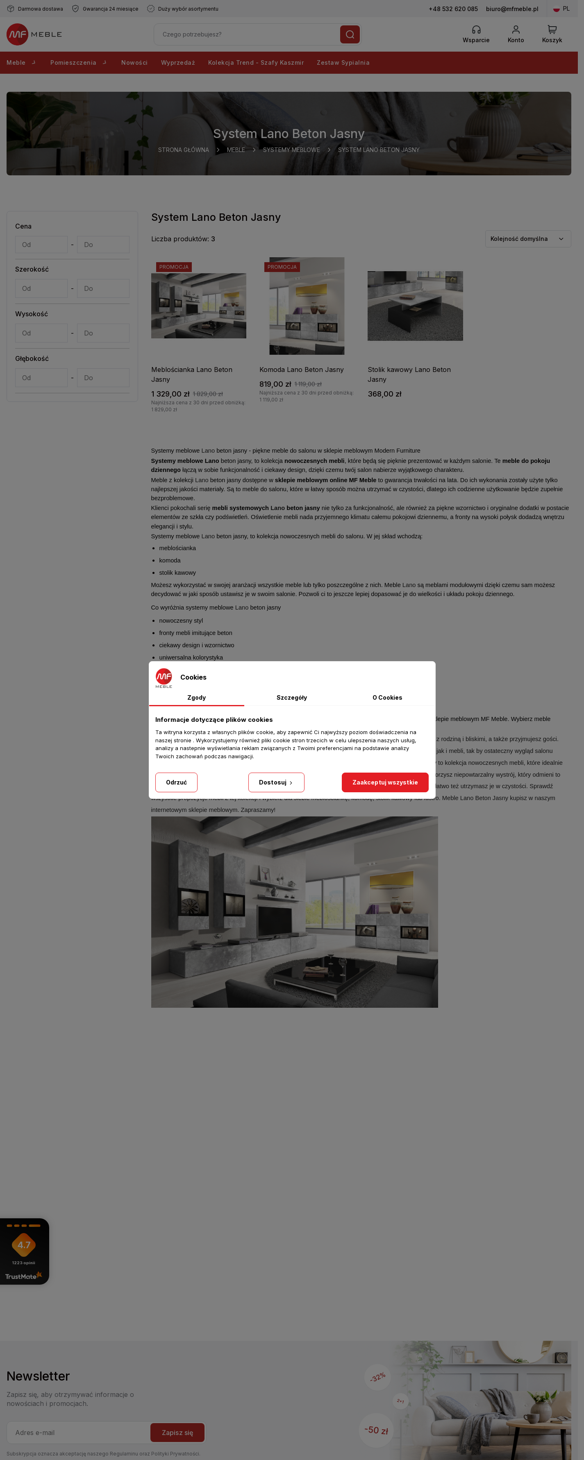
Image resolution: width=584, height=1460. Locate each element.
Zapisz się (177, 1432)
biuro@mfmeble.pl (512, 8)
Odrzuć (176, 782)
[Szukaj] (350, 34)
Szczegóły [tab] (292, 697)
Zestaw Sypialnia (343, 62)
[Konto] (516, 34)
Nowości (134, 62)
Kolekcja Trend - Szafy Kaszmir (256, 62)
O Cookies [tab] (387, 697)
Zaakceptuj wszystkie (385, 782)
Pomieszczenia (79, 62)
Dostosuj (276, 782)
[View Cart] (552, 34)
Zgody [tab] (196, 697)
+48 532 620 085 (453, 8)
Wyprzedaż (178, 62)
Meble (22, 62)
